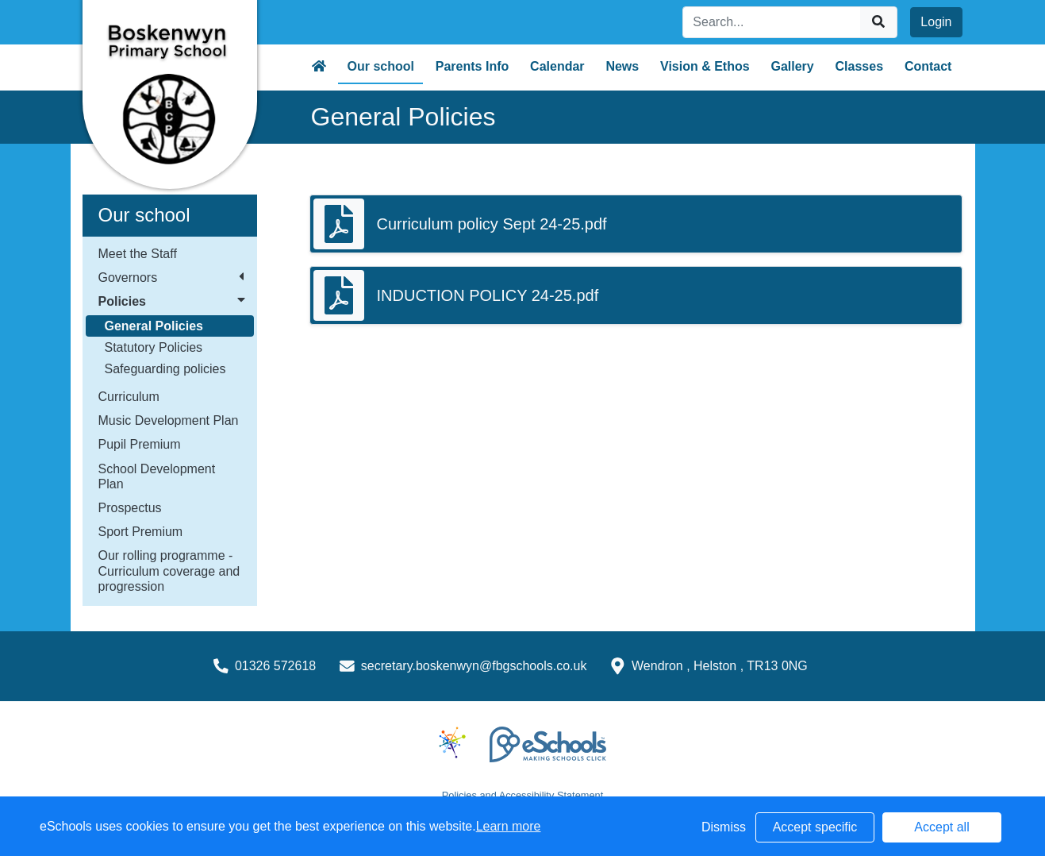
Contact (928, 66)
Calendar (557, 66)
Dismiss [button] (723, 827)
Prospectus (130, 508)
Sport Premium (140, 531)
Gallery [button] (791, 66)
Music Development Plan (168, 420)
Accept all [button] (941, 827)
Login (935, 22)
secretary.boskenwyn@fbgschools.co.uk (474, 666)
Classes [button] (860, 66)
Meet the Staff (137, 253)
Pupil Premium (139, 444)
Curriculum (128, 396)
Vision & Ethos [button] (705, 66)
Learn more (508, 826)
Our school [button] (381, 66)
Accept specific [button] (815, 827)
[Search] (772, 22)
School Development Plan (157, 476)
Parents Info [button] (472, 66)
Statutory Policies (154, 347)
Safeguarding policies (165, 369)
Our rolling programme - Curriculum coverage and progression (169, 570)
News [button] (622, 66)
